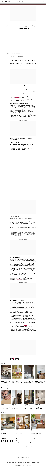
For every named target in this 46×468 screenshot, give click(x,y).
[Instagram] (5, 441)
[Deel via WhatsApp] (13, 359)
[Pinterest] (10, 441)
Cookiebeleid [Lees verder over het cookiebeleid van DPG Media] (9, 462)
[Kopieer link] (11, 359)
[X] (12, 441)
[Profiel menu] (41, 1)
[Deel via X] (18, 359)
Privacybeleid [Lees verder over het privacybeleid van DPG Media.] (14, 462)
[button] (19, 462)
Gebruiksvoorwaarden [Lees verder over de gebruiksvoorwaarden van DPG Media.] (26, 462)
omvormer (19, 279)
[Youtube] (8, 441)
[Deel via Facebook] (16, 359)
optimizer (25, 325)
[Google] (1, 441)
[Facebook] (3, 441)
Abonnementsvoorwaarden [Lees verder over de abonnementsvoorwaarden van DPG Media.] (34, 462)
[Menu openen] (2, 1)
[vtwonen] (9, 1)
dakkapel (17, 97)
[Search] (43, 1)
